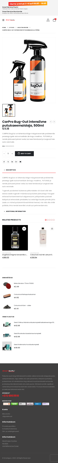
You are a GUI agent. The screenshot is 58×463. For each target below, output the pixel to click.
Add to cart (26, 153)
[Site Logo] (10, 20)
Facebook (4, 162)
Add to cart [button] (24, 229)
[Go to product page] (15, 237)
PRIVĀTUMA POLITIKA (9, 441)
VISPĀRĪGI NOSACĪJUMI (10, 446)
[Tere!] (48, 20)
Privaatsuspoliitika (8, 426)
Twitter (8, 162)
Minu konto (6, 414)
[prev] (50, 121)
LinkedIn (12, 162)
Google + (16, 162)
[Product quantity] (8, 153)
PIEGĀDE (5, 444)
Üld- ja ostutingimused (10, 431)
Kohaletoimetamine (9, 429)
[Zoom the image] (8, 371)
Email (20, 162)
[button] (4, 20)
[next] (54, 121)
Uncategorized (6, 253)
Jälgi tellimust (7, 416)
